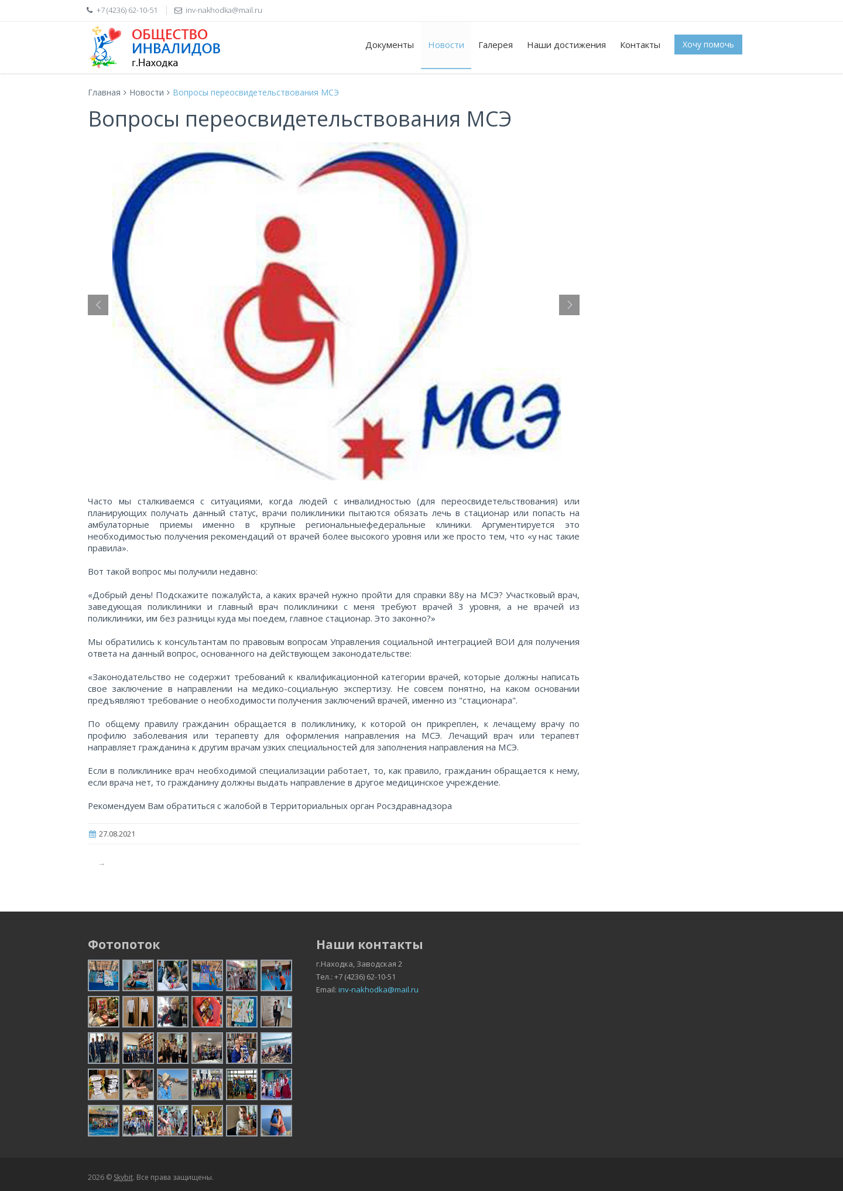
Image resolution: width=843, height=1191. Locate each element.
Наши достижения (566, 44)
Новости (446, 44)
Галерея (495, 44)
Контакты (640, 44)
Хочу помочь (708, 44)
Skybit (123, 1177)
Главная (104, 92)
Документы (389, 44)
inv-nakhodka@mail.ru (378, 989)
